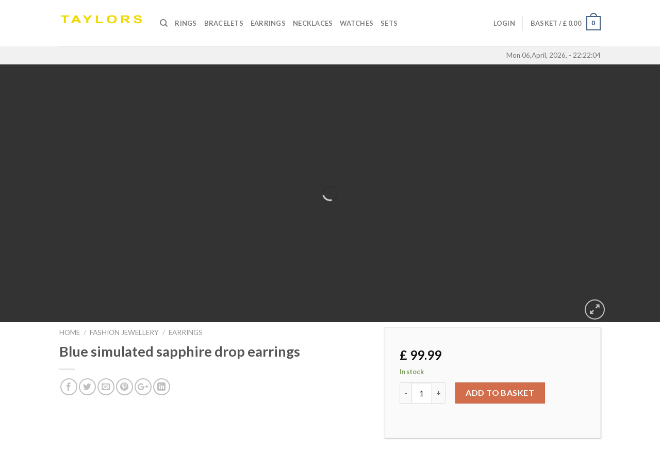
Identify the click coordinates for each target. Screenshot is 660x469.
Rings (185, 23)
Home (69, 332)
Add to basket (500, 392)
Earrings (268, 23)
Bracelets (223, 23)
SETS (389, 23)
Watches (356, 23)
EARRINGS (186, 332)
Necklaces (313, 23)
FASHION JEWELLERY (124, 332)
